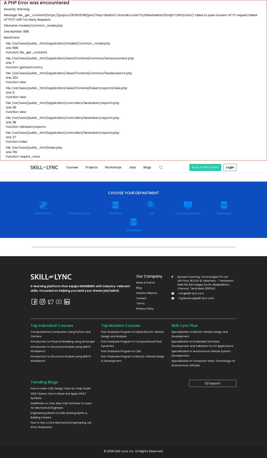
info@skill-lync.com (191, 293)
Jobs (132, 167)
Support (213, 383)
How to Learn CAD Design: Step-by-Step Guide (61, 388)
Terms (140, 303)
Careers (141, 298)
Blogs (147, 167)
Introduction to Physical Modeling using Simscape (63, 341)
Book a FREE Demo (205, 167)
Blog (139, 288)
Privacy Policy (145, 308)
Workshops (113, 167)
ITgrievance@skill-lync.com (196, 298)
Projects (91, 167)
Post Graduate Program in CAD (121, 351)
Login (230, 167)
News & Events (145, 282)
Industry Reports (146, 293)
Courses (72, 167)
